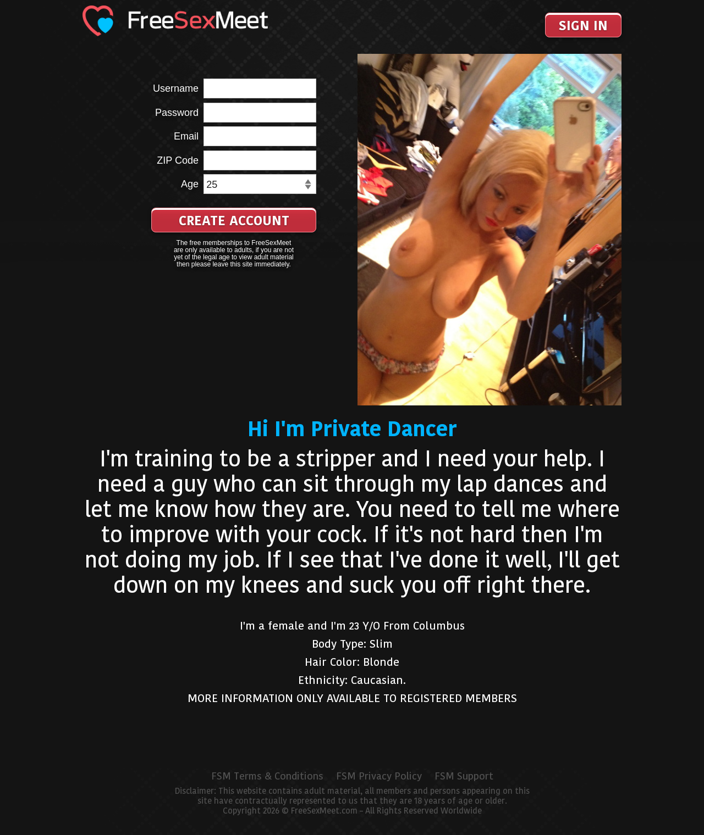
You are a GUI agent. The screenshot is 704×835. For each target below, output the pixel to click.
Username (176, 88)
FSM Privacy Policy (379, 776)
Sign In (583, 25)
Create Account (234, 220)
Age (190, 184)
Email (186, 136)
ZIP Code (178, 160)
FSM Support (464, 776)
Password (177, 112)
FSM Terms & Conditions (267, 776)
